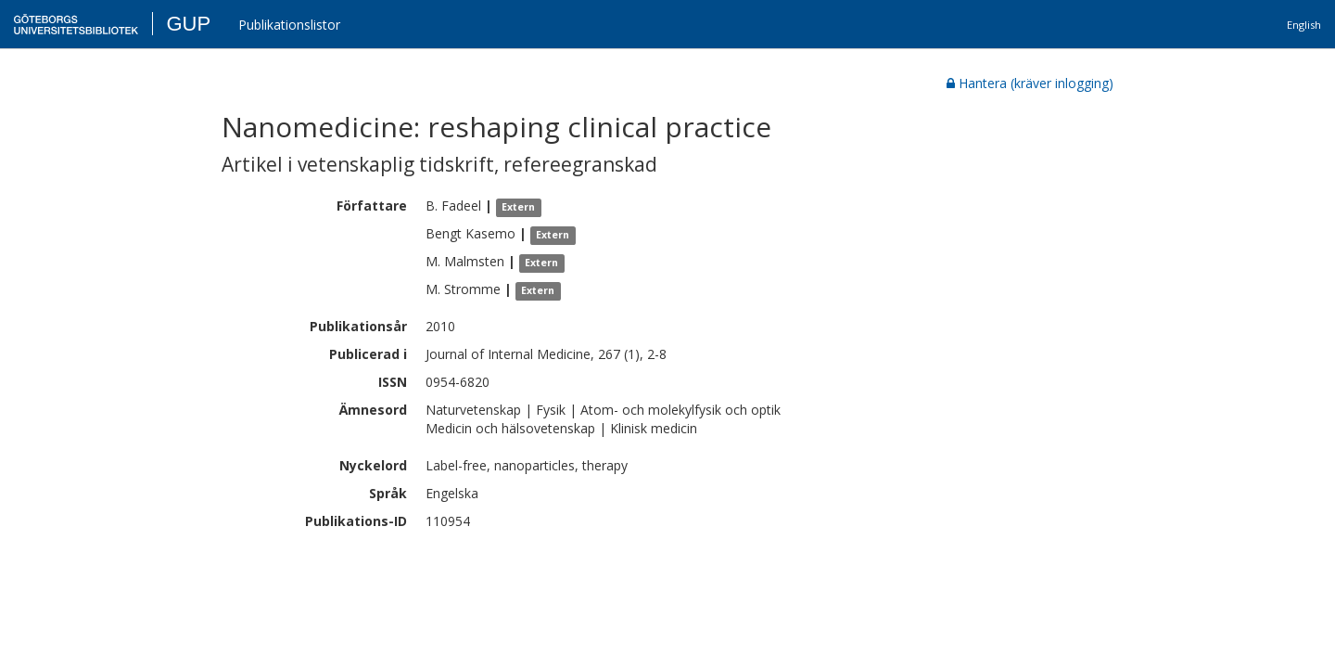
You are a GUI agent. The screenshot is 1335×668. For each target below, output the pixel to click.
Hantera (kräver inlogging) (1030, 83)
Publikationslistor (289, 24)
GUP (188, 23)
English (1304, 25)
